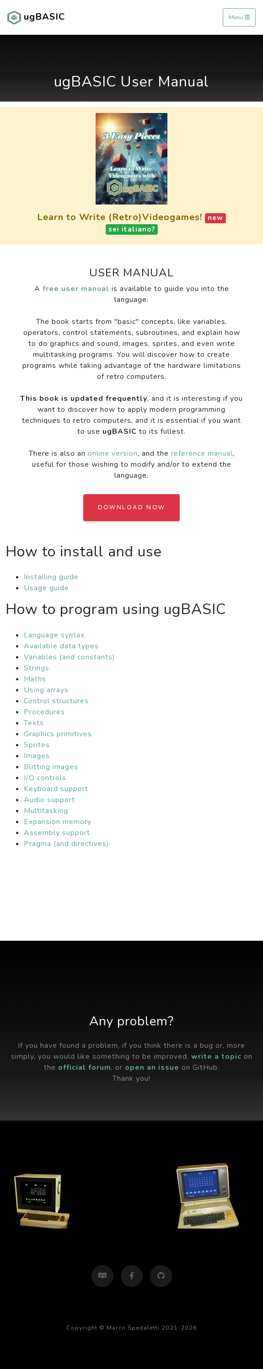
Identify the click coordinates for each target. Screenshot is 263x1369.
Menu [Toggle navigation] (239, 17)
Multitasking (46, 811)
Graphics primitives (58, 734)
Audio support (49, 800)
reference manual (202, 453)
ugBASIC (36, 17)
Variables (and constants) (69, 657)
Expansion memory (57, 822)
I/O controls (45, 778)
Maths (35, 679)
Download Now (132, 507)
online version (113, 453)
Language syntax (54, 635)
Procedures (44, 712)
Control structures (56, 701)
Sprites (37, 745)
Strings (36, 668)
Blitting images (51, 767)
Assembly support (57, 833)
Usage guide (46, 588)
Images (37, 756)
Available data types (61, 646)
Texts (34, 723)
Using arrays (46, 690)
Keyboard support (56, 789)
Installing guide (51, 577)
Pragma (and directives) (66, 844)
